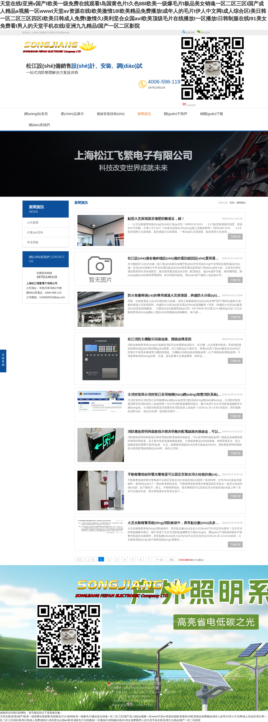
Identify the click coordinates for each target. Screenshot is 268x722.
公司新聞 (32, 222)
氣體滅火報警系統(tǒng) (131, 627)
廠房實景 (166, 627)
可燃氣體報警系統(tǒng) (131, 621)
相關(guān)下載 (211, 114)
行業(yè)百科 (35, 232)
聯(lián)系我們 (39, 125)
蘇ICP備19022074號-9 (134, 696)
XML (140, 705)
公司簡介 (166, 614)
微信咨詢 (213, 66)
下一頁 (159, 559)
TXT (150, 705)
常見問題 (32, 242)
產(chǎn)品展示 (72, 114)
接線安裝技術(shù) (111, 114)
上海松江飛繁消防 (142, 700)
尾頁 (171, 559)
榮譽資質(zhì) (169, 621)
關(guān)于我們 (175, 114)
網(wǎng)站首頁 (36, 114)
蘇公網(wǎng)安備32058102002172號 (134, 683)
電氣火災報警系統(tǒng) (131, 634)
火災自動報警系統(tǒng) (131, 614)
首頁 (232, 202)
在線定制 (189, 105)
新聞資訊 (144, 114)
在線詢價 (187, 32)
